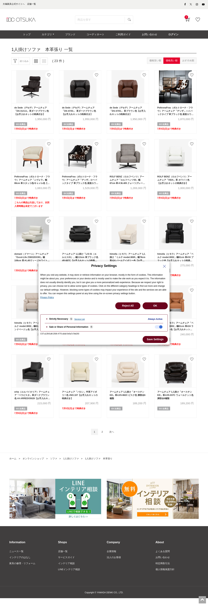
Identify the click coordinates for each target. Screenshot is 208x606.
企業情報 (112, 558)
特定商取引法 (163, 570)
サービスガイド (67, 564)
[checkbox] (158, 327)
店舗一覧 (63, 558)
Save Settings (155, 339)
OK (155, 305)
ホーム (13, 465)
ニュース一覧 (17, 558)
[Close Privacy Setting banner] (164, 266)
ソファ (56, 465)
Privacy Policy (47, 297)
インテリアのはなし (20, 564)
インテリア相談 (67, 570)
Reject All (128, 305)
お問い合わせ (163, 564)
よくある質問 (163, 558)
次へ (112, 438)
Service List (79, 319)
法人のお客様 (114, 564)
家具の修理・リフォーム (23, 570)
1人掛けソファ (74, 465)
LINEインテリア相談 (70, 576)
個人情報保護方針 (166, 576)
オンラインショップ (34, 465)
